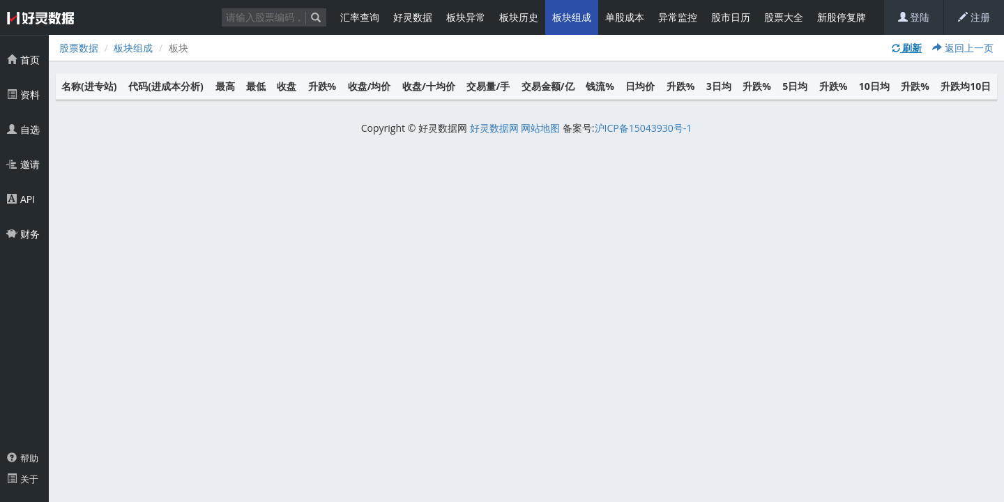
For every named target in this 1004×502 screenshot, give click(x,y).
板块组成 (571, 17)
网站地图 (540, 128)
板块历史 (518, 17)
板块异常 (465, 17)
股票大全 (783, 17)
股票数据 (78, 47)
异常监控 (677, 17)
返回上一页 (963, 47)
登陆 (914, 17)
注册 (974, 17)
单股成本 (624, 17)
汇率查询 (359, 17)
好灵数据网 (494, 128)
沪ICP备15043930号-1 (643, 128)
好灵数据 (412, 17)
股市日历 (730, 17)
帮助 (22, 458)
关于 (22, 479)
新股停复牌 (841, 17)
